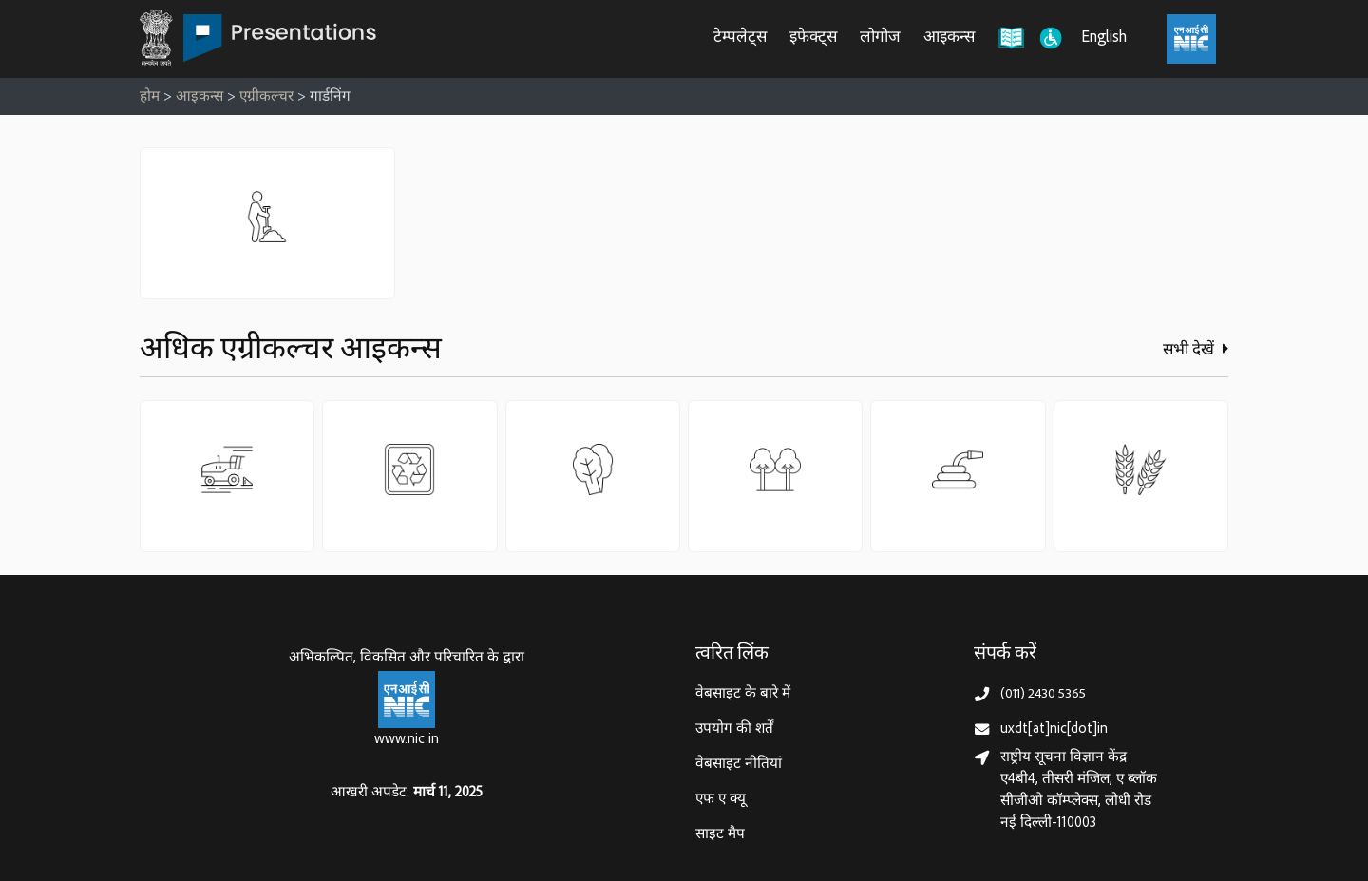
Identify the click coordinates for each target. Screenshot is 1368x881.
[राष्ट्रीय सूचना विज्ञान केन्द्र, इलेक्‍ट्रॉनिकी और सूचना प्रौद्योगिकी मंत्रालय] (406, 700)
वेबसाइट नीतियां (738, 764)
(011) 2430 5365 (1043, 694)
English (1104, 38)
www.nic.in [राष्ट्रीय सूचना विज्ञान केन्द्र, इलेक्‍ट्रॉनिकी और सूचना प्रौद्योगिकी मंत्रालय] (406, 740)
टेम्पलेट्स (740, 38)
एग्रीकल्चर (266, 97)
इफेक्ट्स (813, 38)
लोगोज (880, 38)
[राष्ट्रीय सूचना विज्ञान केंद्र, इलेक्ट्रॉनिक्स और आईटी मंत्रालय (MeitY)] (1191, 39)
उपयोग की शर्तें (734, 729)
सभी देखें (1195, 349)
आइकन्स (949, 38)
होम (150, 97)
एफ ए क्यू (720, 800)
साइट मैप (720, 835)
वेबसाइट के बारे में (742, 694)
